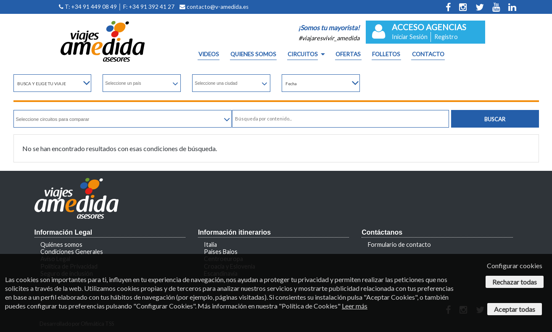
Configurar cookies (514, 265)
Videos (208, 54)
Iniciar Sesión (410, 36)
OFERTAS (348, 54)
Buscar (494, 119)
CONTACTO (428, 54)
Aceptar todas (514, 309)
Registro (446, 36)
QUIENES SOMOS (253, 54)
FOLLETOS (386, 54)
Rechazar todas (514, 282)
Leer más (354, 306)
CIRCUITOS (303, 54)
